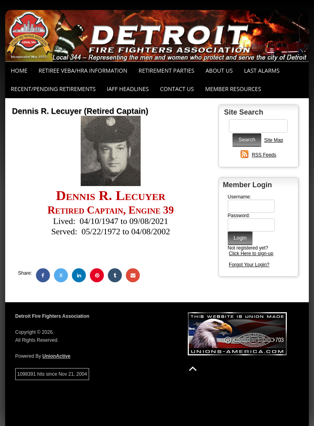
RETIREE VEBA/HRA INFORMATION (83, 70)
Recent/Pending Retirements (53, 89)
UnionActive (56, 356)
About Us (219, 70)
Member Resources (233, 89)
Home (19, 70)
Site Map (273, 140)
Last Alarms (262, 70)
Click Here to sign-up (251, 253)
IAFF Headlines (128, 89)
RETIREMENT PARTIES (167, 70)
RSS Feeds (264, 155)
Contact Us (177, 89)
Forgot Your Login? (249, 264)
